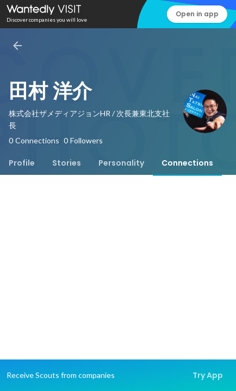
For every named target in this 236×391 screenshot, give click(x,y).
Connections (187, 162)
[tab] (22, 163)
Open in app (197, 13)
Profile (22, 162)
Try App (207, 375)
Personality (121, 162)
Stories (66, 162)
